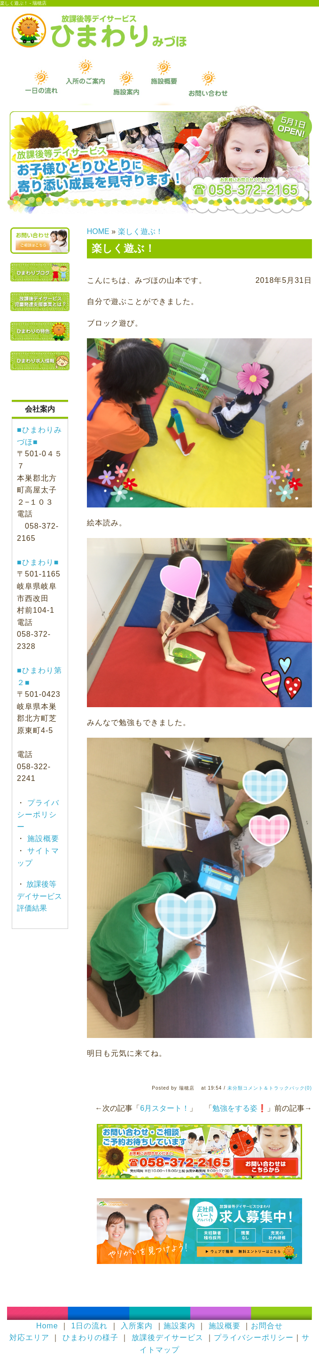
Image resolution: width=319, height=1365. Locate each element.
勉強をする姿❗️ (239, 1108)
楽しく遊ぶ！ (140, 231)
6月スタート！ (164, 1108)
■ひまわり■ (38, 562)
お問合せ (267, 1326)
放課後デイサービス (167, 1338)
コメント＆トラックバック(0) (277, 1088)
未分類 (235, 1088)
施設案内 (179, 1326)
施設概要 (42, 838)
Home (47, 1326)
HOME (98, 231)
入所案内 (137, 1326)
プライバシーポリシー (38, 815)
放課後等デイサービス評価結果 (39, 896)
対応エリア (29, 1338)
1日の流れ (89, 1326)
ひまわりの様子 (90, 1338)
